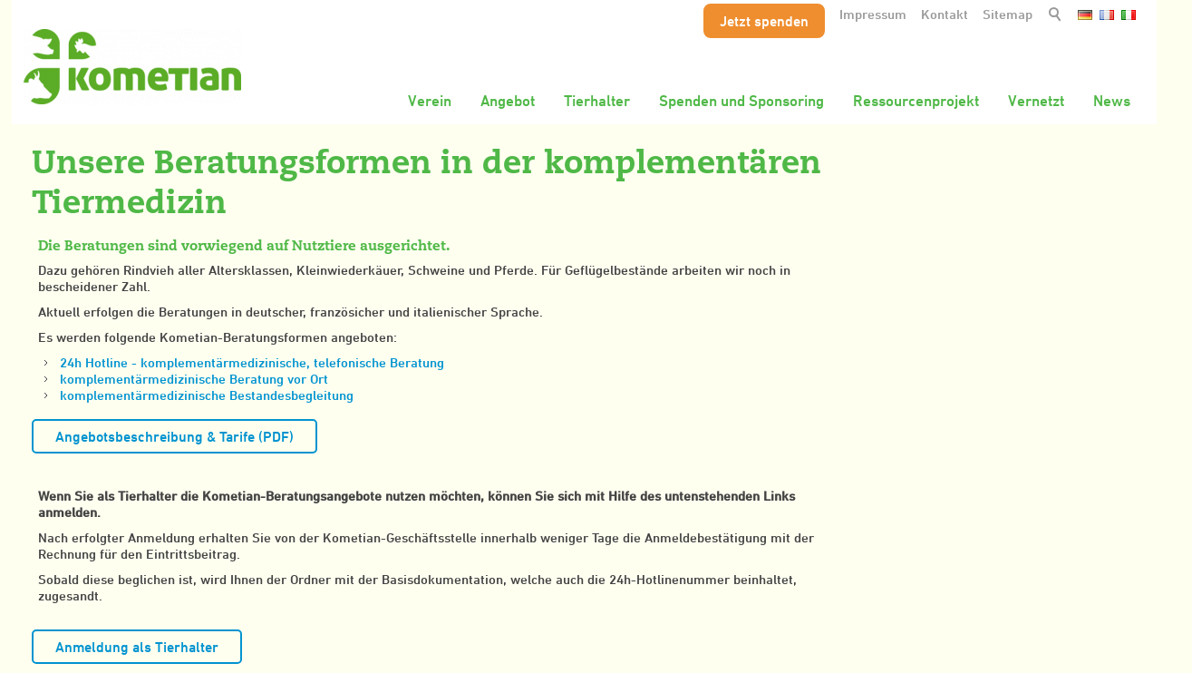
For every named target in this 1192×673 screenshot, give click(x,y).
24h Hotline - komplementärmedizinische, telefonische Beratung (252, 362)
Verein (429, 101)
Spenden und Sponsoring (741, 101)
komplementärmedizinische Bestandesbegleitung (207, 395)
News (1111, 101)
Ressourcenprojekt (916, 101)
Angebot (507, 101)
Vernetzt (1036, 101)
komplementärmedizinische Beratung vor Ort (194, 378)
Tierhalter (597, 101)
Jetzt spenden (764, 21)
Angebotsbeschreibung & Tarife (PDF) (174, 436)
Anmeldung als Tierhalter (136, 647)
